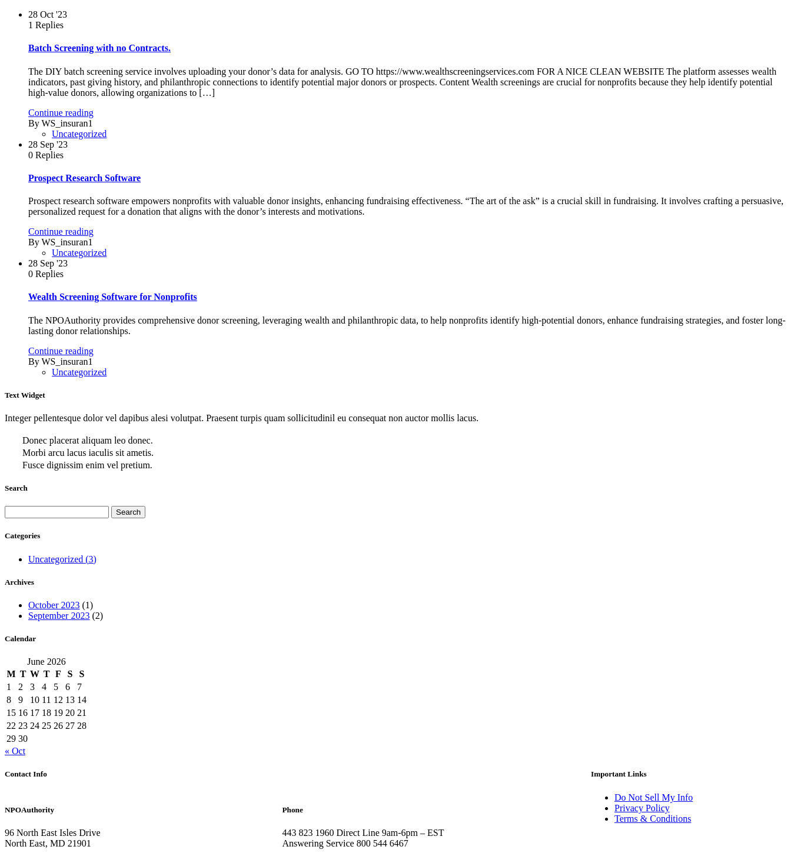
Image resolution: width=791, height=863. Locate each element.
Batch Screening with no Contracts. (99, 48)
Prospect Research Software (84, 178)
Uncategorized (79, 134)
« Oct (15, 751)
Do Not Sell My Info (653, 797)
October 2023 (54, 605)
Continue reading (61, 113)
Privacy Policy (642, 808)
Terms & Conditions (652, 819)
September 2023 (58, 616)
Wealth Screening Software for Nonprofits (112, 297)
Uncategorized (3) (62, 559)
